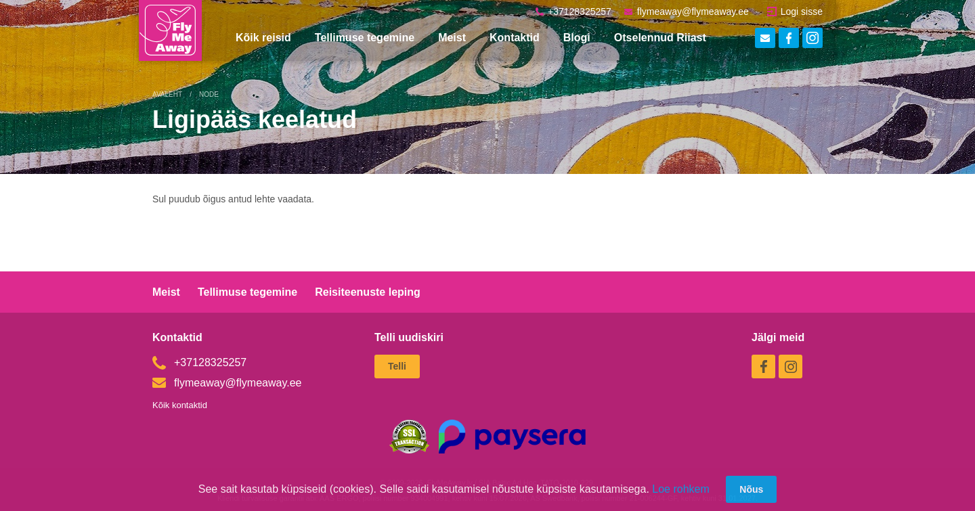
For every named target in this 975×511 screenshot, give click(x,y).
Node (209, 94)
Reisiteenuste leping (367, 292)
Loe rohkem (681, 489)
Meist (452, 37)
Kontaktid (515, 37)
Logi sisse (795, 11)
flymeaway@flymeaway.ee (686, 11)
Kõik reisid (263, 37)
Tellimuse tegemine (364, 37)
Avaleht (167, 94)
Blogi (576, 37)
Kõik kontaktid (179, 405)
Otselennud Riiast (660, 37)
